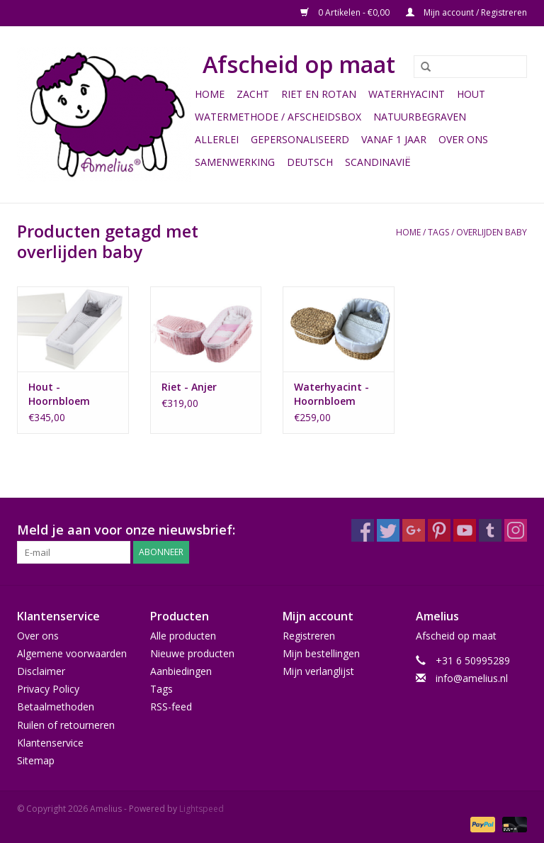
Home (210, 94)
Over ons (463, 139)
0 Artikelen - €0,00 (346, 12)
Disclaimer (41, 671)
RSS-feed (171, 706)
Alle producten (183, 635)
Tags (438, 232)
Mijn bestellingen (321, 653)
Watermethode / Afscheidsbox (278, 116)
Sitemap (36, 760)
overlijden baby (491, 232)
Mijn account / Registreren (466, 12)
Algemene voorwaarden (72, 653)
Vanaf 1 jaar (393, 139)
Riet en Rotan (318, 94)
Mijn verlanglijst (318, 671)
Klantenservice (50, 742)
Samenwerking (235, 162)
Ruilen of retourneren (66, 725)
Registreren (309, 635)
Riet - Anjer (189, 386)
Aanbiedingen (181, 671)
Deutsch (310, 162)
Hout (471, 94)
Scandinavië (378, 162)
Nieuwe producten (192, 653)
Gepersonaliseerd (300, 139)
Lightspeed (201, 809)
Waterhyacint (406, 94)
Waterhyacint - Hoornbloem (331, 394)
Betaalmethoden (55, 706)
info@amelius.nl (472, 678)
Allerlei (217, 139)
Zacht (253, 94)
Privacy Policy (48, 689)
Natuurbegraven (419, 116)
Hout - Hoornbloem (59, 394)
